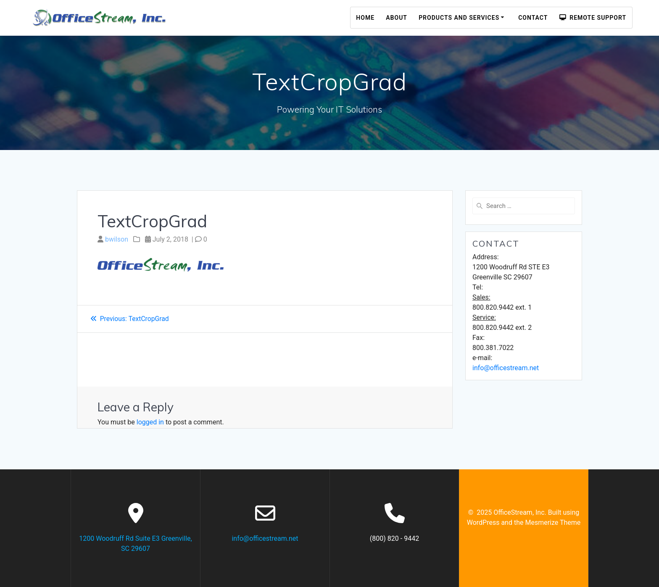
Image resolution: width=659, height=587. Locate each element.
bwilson (116, 239)
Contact (533, 17)
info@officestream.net (505, 368)
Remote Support (592, 17)
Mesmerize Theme (552, 522)
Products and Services (459, 17)
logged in (150, 422)
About (396, 17)
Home (365, 17)
